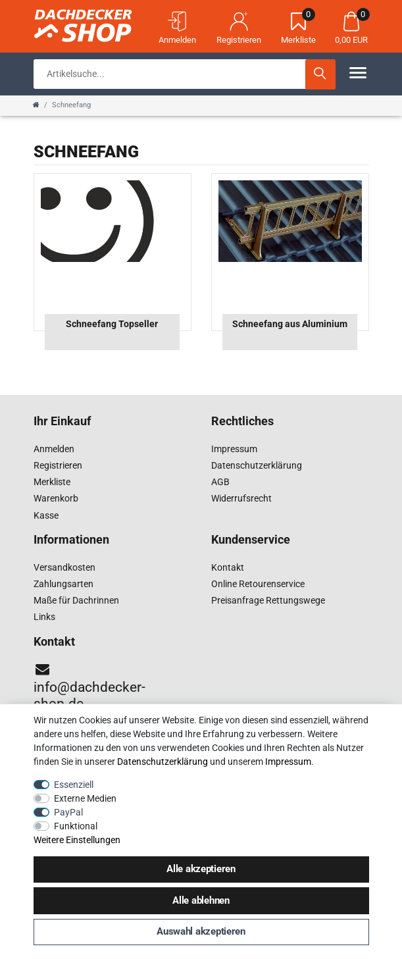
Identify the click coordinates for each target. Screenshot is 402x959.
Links (44, 616)
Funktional (75, 826)
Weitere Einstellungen (77, 840)
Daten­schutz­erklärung (162, 761)
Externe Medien (85, 798)
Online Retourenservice (258, 584)
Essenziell (73, 784)
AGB (220, 482)
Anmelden (54, 449)
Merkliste (52, 482)
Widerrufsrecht (241, 498)
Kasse (46, 515)
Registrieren (58, 465)
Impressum (234, 449)
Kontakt (227, 567)
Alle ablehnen (200, 900)
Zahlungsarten (63, 584)
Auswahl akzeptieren (201, 931)
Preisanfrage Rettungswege (268, 600)
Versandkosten (64, 567)
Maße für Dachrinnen (76, 600)
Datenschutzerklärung (256, 465)
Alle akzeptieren (201, 869)
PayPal (68, 812)
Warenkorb (56, 498)
